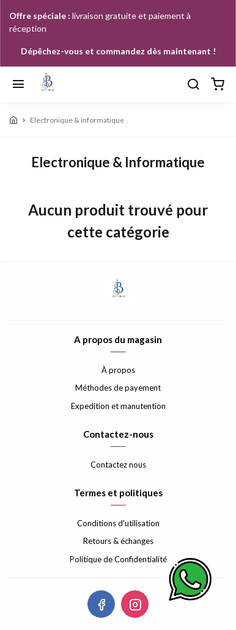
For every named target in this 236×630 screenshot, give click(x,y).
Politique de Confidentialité (118, 559)
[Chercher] (193, 85)
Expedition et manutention (118, 406)
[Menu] (18, 85)
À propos (118, 370)
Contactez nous (118, 464)
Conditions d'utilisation (118, 523)
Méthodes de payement (118, 388)
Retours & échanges (118, 541)
